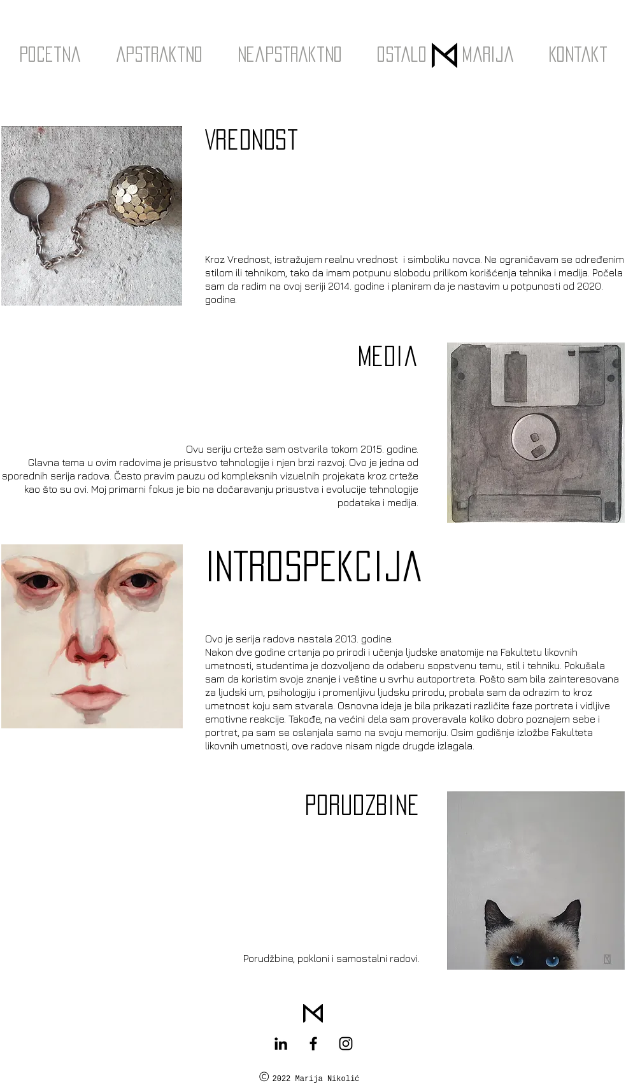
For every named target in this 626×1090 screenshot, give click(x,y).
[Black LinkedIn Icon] (281, 1043)
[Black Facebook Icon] (313, 1043)
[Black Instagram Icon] (346, 1043)
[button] (159, 54)
